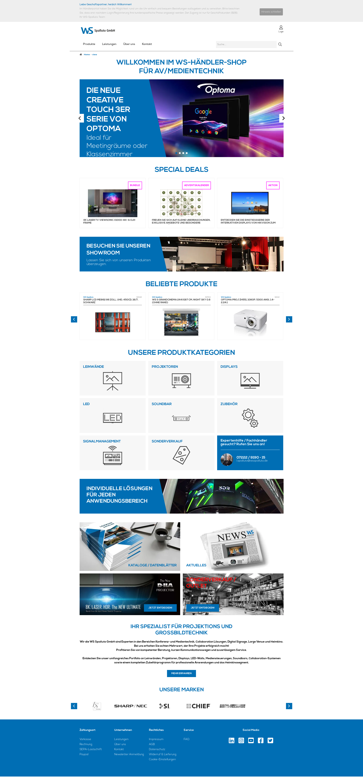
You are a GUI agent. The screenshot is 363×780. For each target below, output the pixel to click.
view (94, 55)
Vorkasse (85, 739)
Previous (79, 118)
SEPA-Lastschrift (91, 749)
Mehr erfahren (181, 673)
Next (283, 118)
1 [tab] (176, 153)
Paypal (84, 754)
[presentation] (74, 319)
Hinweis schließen (271, 12)
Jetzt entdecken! (160, 608)
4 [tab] (187, 153)
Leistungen (109, 44)
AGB (152, 744)
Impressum (156, 739)
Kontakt (147, 44)
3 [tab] (183, 153)
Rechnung (86, 744)
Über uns (129, 44)
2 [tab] (180, 153)
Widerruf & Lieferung (162, 754)
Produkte (89, 44)
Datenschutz (157, 749)
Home (85, 54)
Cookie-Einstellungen (162, 759)
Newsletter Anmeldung (129, 754)
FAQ (186, 739)
